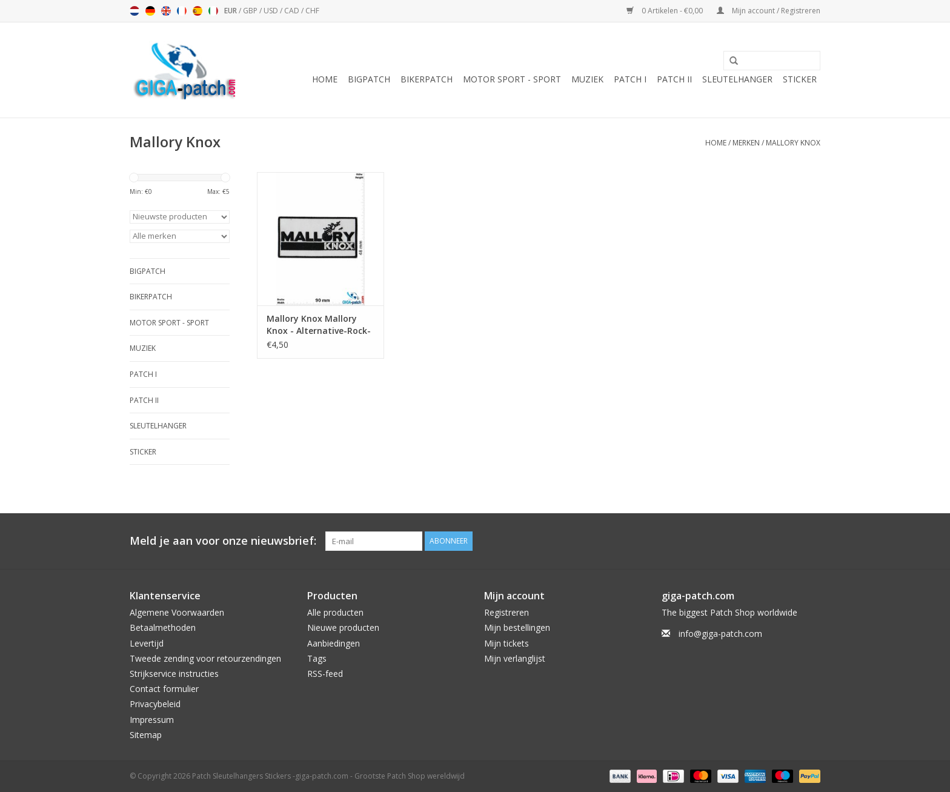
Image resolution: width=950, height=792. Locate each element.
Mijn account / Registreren (768, 10)
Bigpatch (369, 79)
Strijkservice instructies (174, 673)
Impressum (152, 719)
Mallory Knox (793, 143)
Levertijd (147, 643)
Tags (317, 658)
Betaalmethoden (163, 627)
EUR (231, 10)
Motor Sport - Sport (512, 79)
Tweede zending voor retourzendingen (205, 658)
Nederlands (134, 11)
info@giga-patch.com (720, 633)
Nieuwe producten (343, 627)
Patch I (630, 79)
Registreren (506, 612)
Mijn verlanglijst (514, 658)
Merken (746, 143)
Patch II (674, 79)
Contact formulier (164, 688)
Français (182, 11)
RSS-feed (325, 673)
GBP (251, 10)
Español (197, 11)
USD (272, 10)
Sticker (800, 79)
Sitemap (146, 734)
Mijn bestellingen (517, 627)
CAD (292, 10)
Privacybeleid (155, 704)
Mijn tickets (506, 643)
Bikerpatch (426, 79)
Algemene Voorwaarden (177, 612)
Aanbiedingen (333, 643)
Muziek (587, 79)
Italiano (213, 11)
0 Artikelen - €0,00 (665, 10)
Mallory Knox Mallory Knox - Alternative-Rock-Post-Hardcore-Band (319, 325)
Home (324, 79)
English (166, 11)
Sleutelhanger (737, 79)
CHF (312, 10)
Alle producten (335, 612)
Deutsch (150, 11)
